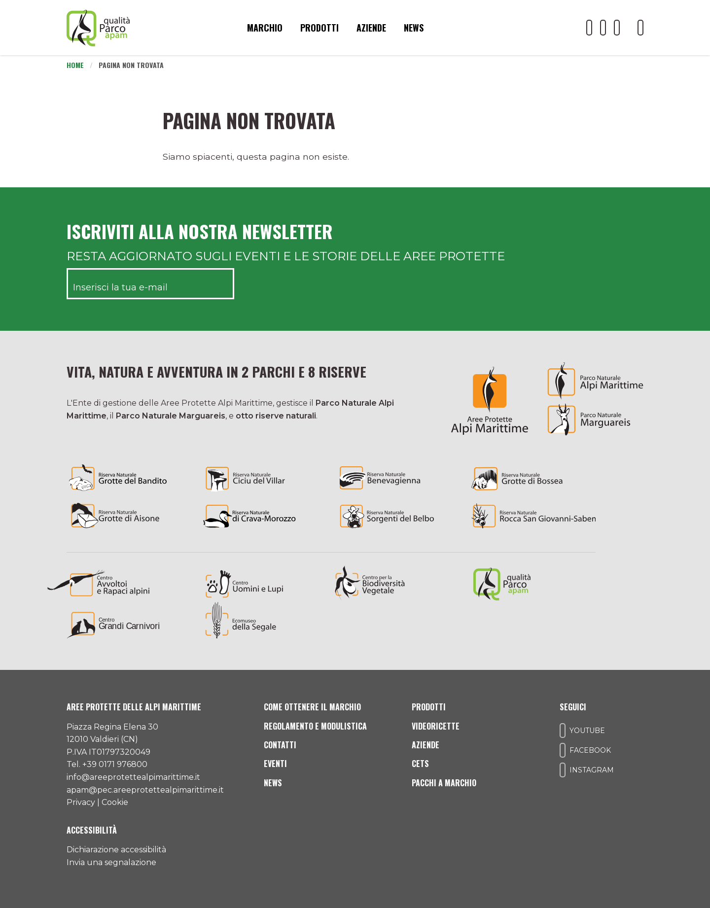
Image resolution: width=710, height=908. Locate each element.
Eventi (275, 763)
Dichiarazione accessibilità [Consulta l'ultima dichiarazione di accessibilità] (116, 849)
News (414, 27)
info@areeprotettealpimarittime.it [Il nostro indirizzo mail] (133, 777)
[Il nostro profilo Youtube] (589, 27)
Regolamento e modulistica (315, 726)
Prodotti (319, 27)
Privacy (81, 802)
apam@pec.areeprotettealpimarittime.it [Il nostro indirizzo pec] (145, 790)
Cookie (115, 802)
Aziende (371, 27)
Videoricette (436, 726)
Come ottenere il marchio (312, 707)
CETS (420, 763)
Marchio (265, 27)
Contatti (280, 745)
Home (75, 65)
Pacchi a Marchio (444, 783)
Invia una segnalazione (111, 862)
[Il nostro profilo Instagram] (617, 27)
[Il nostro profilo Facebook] (603, 27)
